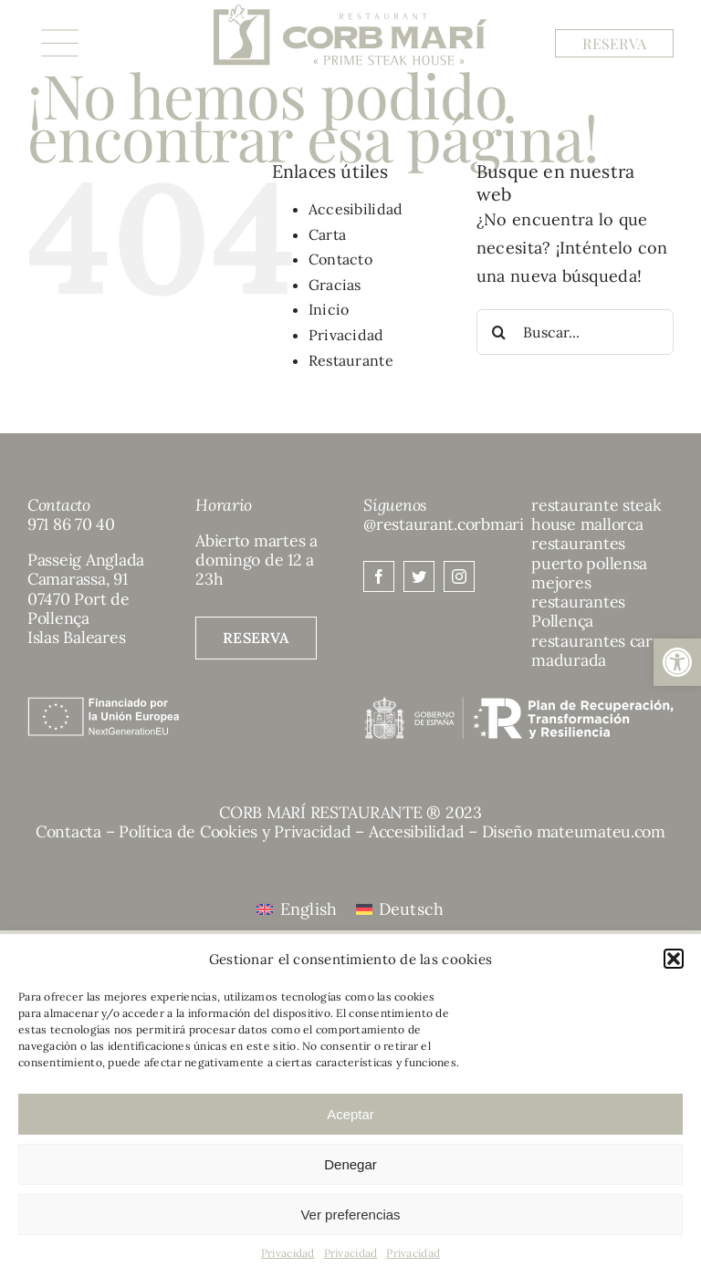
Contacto (340, 259)
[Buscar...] (575, 332)
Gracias (335, 284)
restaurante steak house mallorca (596, 514)
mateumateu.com (601, 831)
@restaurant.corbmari (443, 524)
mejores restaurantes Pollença (578, 602)
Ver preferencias (350, 1214)
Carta (327, 234)
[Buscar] (499, 332)
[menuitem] (296, 909)
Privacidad (288, 1253)
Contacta (68, 831)
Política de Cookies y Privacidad (235, 831)
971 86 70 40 (71, 524)
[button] (677, 662)
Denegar (350, 1164)
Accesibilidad (356, 209)
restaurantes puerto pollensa (589, 553)
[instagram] (459, 576)
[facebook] (378, 576)
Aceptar (350, 1114)
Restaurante (351, 360)
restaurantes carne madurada (601, 650)
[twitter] (418, 576)
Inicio (329, 309)
